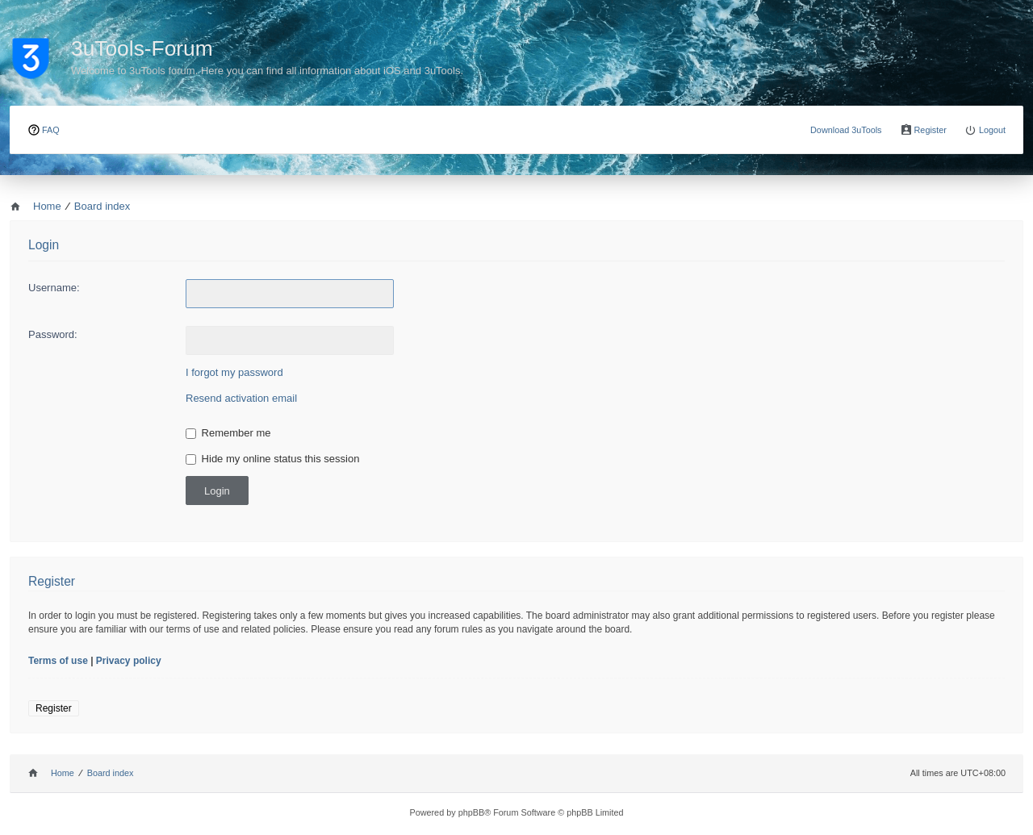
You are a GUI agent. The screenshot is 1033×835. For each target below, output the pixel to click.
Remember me (228, 433)
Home (62, 773)
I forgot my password (234, 372)
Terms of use (58, 660)
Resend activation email (241, 398)
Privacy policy (128, 660)
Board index (110, 773)
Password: (52, 334)
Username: (54, 288)
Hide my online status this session (272, 459)
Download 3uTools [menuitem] (846, 130)
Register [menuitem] (930, 130)
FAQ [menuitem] (51, 130)
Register (54, 708)
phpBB (471, 812)
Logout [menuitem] (992, 130)
